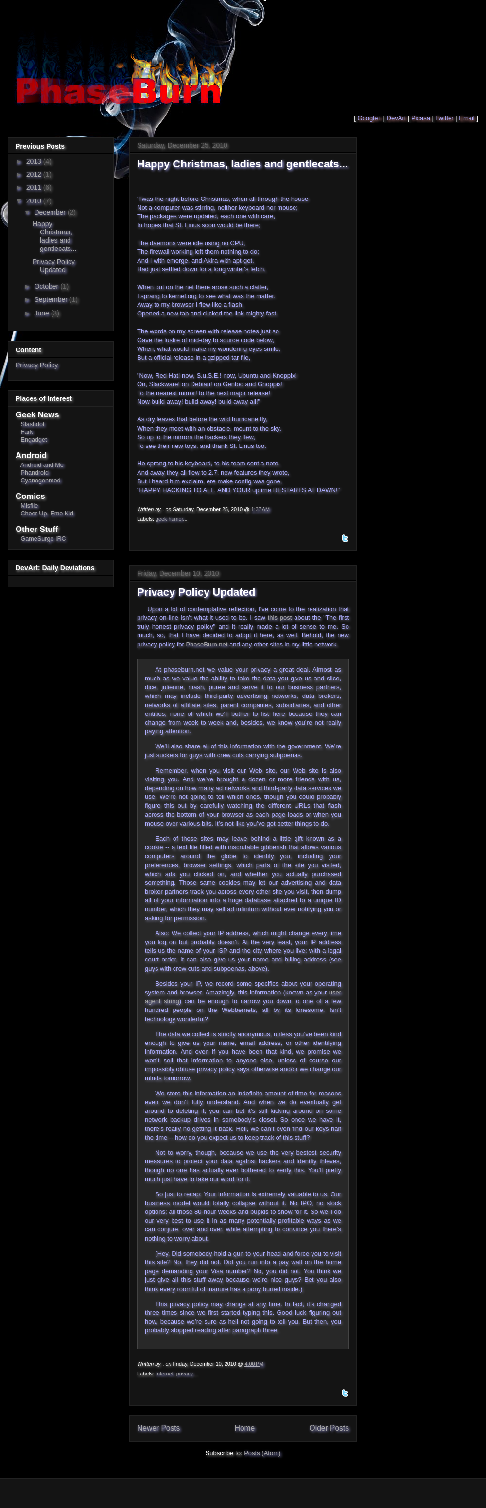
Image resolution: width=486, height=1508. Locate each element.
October (47, 286)
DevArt (396, 118)
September (51, 299)
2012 (34, 174)
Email (467, 118)
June (42, 313)
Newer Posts (158, 1428)
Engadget (34, 439)
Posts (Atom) (262, 1453)
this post (280, 617)
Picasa (420, 118)
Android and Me (42, 465)
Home (245, 1428)
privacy (184, 1373)
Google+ (369, 118)
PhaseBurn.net (206, 644)
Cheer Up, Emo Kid (47, 513)
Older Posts (329, 1428)
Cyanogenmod (41, 480)
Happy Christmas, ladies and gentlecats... (242, 164)
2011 (34, 187)
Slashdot (33, 424)
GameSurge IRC (43, 538)
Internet (165, 1373)
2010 (34, 201)
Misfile (29, 505)
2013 (34, 161)
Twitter (444, 118)
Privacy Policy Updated (196, 592)
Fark (27, 432)
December (50, 212)
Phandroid (35, 472)
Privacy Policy (37, 365)
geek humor (169, 519)
